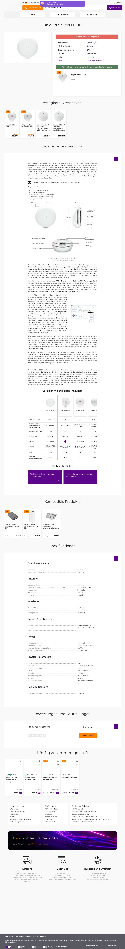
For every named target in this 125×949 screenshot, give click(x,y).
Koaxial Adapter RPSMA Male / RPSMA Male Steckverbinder (91, 809)
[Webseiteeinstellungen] (35, 2)
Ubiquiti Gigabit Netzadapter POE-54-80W (31, 517)
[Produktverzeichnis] (32, 7)
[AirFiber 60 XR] (94, 393)
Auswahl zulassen (92, 945)
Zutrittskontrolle (50, 801)
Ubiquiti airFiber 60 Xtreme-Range (27, 116)
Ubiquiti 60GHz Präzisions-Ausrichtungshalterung (51, 517)
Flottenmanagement (17, 811)
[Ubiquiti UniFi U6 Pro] (70, 759)
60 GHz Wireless (62, 15)
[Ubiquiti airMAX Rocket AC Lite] (14, 759)
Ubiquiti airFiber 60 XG (78, 75)
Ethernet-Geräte (50, 811)
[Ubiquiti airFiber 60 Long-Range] (51, 759)
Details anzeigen (61, 946)
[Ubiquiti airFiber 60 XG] (62, 77)
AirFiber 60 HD (50, 401)
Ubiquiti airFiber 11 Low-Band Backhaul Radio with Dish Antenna (59, 118)
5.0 (8, 765)
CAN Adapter (49, 809)
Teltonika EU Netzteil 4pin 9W (82, 811)
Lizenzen (12, 806)
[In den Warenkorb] (20, 783)
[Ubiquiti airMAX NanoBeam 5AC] (32, 759)
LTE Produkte (14, 804)
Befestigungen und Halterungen (20, 809)
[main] (13, 7)
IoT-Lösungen (14, 798)
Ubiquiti (32, 15)
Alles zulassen (111, 945)
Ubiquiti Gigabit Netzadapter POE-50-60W (12, 517)
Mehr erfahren (10, 942)
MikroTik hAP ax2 (77, 798)
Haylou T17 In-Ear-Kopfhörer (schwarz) (84, 806)
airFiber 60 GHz (92, 15)
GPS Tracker (49, 804)
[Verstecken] (116, 149)
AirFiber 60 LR (65, 401)
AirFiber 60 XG (80, 401)
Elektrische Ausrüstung (17, 801)
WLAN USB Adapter (51, 798)
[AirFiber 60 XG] (80, 393)
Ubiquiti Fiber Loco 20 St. (80, 804)
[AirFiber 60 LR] (65, 393)
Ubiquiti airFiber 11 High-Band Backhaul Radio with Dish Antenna (43, 118)
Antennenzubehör (51, 806)
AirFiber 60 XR (95, 401)
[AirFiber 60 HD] (50, 393)
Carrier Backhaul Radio (94, 60)
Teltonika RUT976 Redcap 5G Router (84, 801)
